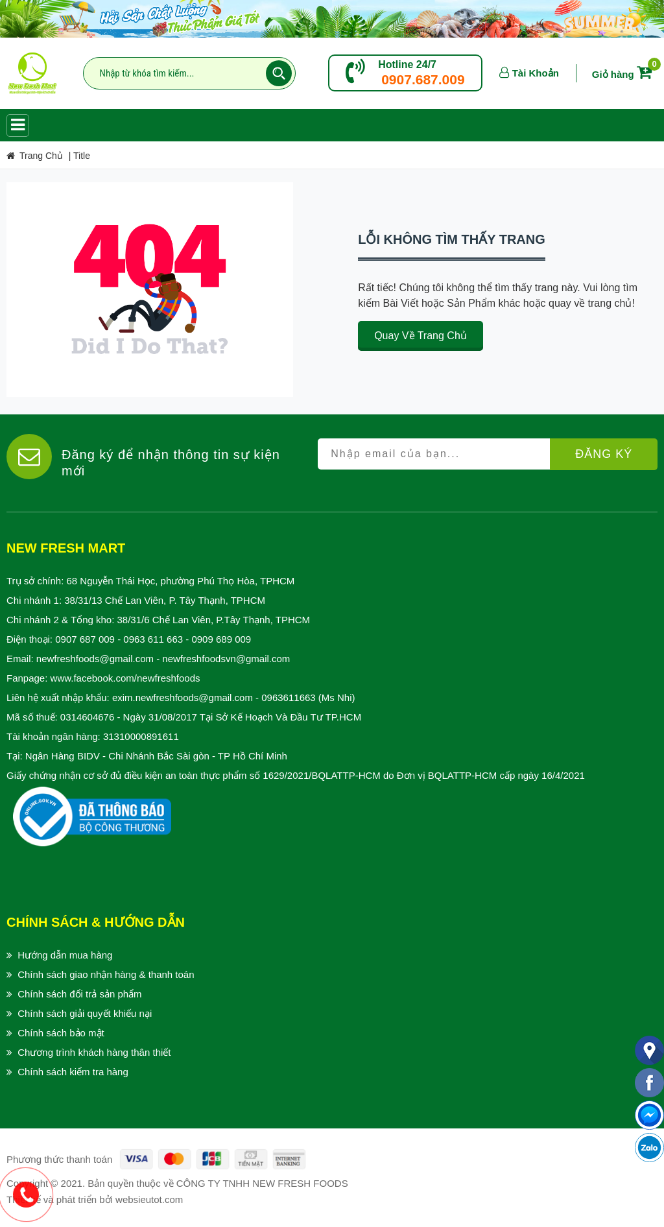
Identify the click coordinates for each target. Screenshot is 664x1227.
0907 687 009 (85, 639)
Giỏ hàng (624, 74)
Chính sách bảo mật (61, 1032)
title (81, 155)
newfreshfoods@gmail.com (95, 658)
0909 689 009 (221, 639)
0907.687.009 (422, 79)
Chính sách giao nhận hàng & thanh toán (106, 974)
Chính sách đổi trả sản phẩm (79, 993)
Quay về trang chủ (420, 335)
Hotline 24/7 (407, 64)
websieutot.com (149, 1199)
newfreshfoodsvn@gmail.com (226, 658)
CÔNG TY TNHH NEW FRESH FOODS (262, 1183)
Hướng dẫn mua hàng (65, 954)
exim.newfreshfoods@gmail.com (182, 697)
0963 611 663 (153, 639)
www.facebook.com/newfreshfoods (125, 678)
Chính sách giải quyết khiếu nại (85, 1013)
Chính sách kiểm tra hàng (73, 1071)
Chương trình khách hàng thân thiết (94, 1052)
